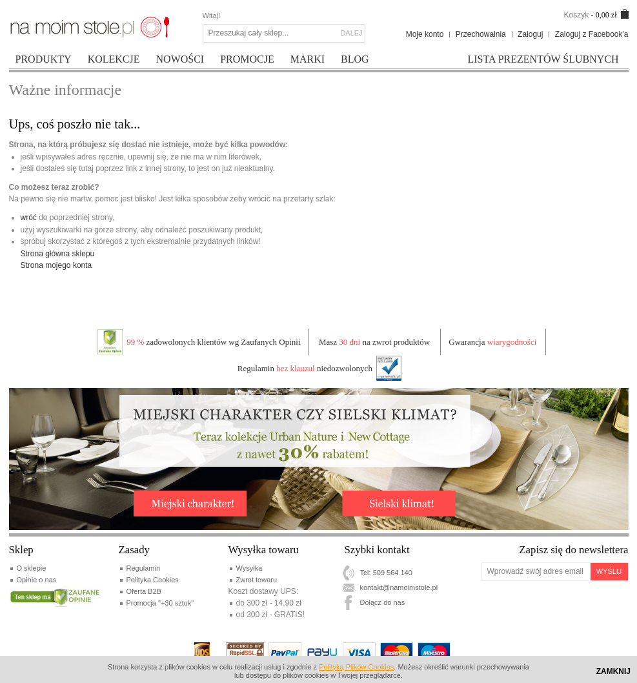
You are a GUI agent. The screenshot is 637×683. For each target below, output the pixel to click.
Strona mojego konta (56, 265)
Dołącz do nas (382, 602)
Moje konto (425, 34)
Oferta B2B (143, 591)
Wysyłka (249, 568)
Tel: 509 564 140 (386, 572)
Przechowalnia (481, 34)
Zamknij (613, 671)
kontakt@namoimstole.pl (399, 587)
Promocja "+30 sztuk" (160, 603)
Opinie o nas (37, 580)
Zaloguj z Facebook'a (592, 34)
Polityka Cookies (152, 580)
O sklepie (31, 568)
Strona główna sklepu (58, 253)
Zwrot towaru (257, 580)
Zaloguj (530, 34)
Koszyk (576, 14)
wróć (29, 217)
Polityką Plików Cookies (356, 667)
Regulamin (143, 568)
